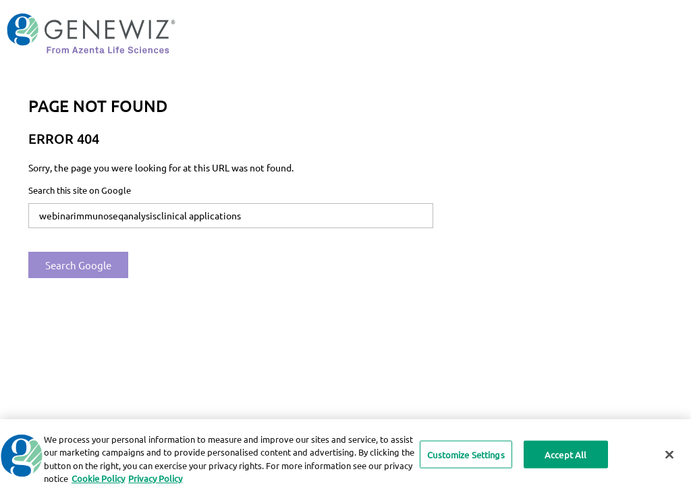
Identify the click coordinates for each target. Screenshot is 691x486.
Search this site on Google (79, 190)
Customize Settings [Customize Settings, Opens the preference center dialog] (465, 458)
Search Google (78, 265)
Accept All (565, 458)
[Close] (669, 458)
